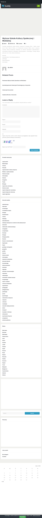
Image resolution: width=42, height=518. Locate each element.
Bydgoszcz (4, 369)
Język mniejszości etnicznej (8, 192)
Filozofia (4, 167)
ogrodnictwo (5, 285)
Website (4, 129)
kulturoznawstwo (6, 265)
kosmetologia (5, 263)
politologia (4, 291)
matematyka (5, 275)
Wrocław (4, 332)
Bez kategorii (5, 454)
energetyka (4, 228)
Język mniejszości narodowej (8, 190)
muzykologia (5, 279)
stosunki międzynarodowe (8, 306)
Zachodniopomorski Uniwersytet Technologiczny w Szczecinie (16, 85)
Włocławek (4, 334)
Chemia (4, 165)
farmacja (4, 233)
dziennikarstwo (5, 220)
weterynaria (5, 314)
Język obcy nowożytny (7, 186)
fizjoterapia (4, 243)
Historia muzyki (5, 173)
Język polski (5, 161)
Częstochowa (5, 371)
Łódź (3, 338)
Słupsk (3, 363)
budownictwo (5, 214)
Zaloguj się (3, 1)
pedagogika (5, 287)
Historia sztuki (5, 188)
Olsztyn (4, 346)
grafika (3, 251)
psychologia (5, 295)
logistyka (4, 269)
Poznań (4, 350)
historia (4, 253)
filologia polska (5, 237)
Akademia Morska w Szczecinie (9, 94)
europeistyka (5, 230)
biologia (4, 212)
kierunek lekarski (6, 261)
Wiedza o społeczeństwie (8, 171)
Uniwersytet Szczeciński (7, 90)
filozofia (4, 239)
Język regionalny (6, 194)
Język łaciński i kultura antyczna (9, 169)
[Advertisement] (21, 22)
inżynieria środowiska (7, 259)
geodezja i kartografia (7, 247)
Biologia (4, 184)
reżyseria (4, 299)
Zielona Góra (5, 336)
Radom (4, 354)
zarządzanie (5, 318)
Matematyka (5, 163)
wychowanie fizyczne (7, 316)
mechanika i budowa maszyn (8, 277)
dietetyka (4, 218)
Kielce (3, 340)
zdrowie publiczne (6, 320)
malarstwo (4, 273)
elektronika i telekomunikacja (8, 226)
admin (5, 43)
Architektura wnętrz (6, 210)
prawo (3, 293)
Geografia (4, 180)
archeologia (5, 208)
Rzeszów (4, 356)
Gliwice (4, 375)
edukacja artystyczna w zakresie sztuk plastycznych (14, 222)
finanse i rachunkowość (7, 241)
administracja (5, 204)
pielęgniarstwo (5, 289)
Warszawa (4, 330)
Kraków (4, 342)
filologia (4, 235)
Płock (3, 352)
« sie (3, 481)
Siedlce (4, 358)
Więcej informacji (36, 515)
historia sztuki (5, 255)
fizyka (3, 245)
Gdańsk (4, 373)
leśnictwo (4, 267)
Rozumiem (22, 516)
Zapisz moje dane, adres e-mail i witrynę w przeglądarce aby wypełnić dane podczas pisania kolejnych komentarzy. (19, 136)
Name (3, 119)
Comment (4, 105)
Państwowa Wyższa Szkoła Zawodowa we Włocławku (14, 80)
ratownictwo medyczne (7, 297)
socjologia (4, 304)
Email (3, 124)
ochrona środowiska (7, 283)
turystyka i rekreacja (6, 312)
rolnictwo (4, 301)
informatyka (5, 257)
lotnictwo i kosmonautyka (8, 271)
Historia (4, 178)
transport (4, 310)
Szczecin (4, 360)
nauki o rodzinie (5, 281)
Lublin (3, 344)
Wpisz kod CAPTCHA (7, 147)
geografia (4, 249)
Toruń (3, 365)
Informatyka (5, 175)
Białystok (4, 367)
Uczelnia (20, 43)
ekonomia (4, 224)
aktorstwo (4, 206)
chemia (4, 216)
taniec (3, 308)
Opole (3, 348)
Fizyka (3, 182)
